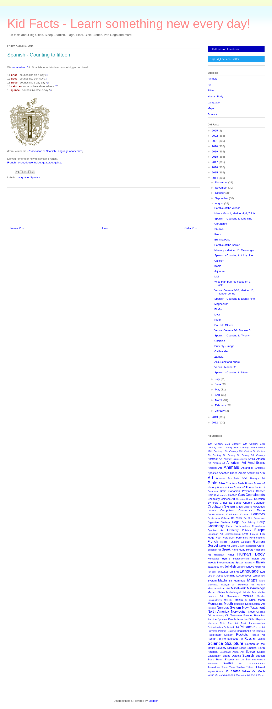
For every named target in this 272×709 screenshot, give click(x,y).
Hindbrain (219, 554)
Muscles (239, 603)
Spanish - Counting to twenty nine (234, 298)
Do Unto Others (223, 325)
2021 (215, 140)
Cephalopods (255, 495)
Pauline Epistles (217, 619)
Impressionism (241, 558)
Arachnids (253, 473)
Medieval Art (246, 584)
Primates (246, 627)
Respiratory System (220, 634)
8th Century (243, 455)
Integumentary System (230, 562)
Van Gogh (258, 671)
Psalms (222, 630)
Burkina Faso (222, 239)
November (221, 187)
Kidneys (249, 566)
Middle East (249, 592)
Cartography (220, 495)
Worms (261, 675)
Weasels (252, 675)
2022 (215, 135)
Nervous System (229, 607)
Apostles (213, 473)
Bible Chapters (228, 483)
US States (232, 671)
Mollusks (228, 600)
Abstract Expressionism (235, 459)
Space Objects (232, 655)
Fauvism (254, 534)
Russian (250, 638)
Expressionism (232, 533)
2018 (215, 156)
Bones (249, 483)
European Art (215, 533)
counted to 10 (20, 67)
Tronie (232, 667)
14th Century (225, 447)
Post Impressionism (253, 623)
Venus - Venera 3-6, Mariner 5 (232, 330)
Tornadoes (214, 667)
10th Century (215, 443)
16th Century (257, 447)
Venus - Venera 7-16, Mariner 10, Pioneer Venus (234, 292)
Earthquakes (242, 526)
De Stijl (248, 518)
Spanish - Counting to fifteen (231, 372)
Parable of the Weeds (227, 208)
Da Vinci (236, 518)
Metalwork (238, 588)
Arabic (242, 473)
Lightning (229, 575)
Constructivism (216, 514)
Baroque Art (257, 478)
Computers (227, 510)
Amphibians (256, 462)
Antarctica (247, 467)
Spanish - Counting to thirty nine (233, 255)
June (218, 384)
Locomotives (243, 575)
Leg (262, 571)
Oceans (260, 611)
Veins (211, 675)
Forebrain (229, 537)
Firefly (218, 309)
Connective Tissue (252, 510)
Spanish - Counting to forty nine (233, 218)
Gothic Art (224, 545)
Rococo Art (258, 634)
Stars (211, 659)
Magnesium (221, 303)
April (218, 394)
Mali (216, 276)
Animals (212, 78)
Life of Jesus (215, 575)
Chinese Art (228, 498)
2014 (215, 177)
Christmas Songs (230, 502)
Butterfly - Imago (224, 346)
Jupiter (240, 567)
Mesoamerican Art (219, 588)
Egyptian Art (216, 530)
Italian (260, 562)
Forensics (242, 537)
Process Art (259, 627)
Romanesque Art (232, 638)
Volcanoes (228, 675)
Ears (229, 526)
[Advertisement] (103, 205)
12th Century (250, 443)
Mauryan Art (228, 585)
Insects (212, 562)
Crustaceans (214, 518)
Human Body (215, 96)
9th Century (258, 455)
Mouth (228, 603)
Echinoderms (258, 526)
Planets (212, 623)
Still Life (240, 660)
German (259, 541)
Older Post (191, 228)
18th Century (230, 451)
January (220, 410)
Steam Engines (225, 659)
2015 (215, 172)
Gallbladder (221, 351)
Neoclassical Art (255, 603)
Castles (232, 495)
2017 (215, 162)
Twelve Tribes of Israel (250, 667)
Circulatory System (221, 506)
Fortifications (257, 537)
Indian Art (258, 558)
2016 (215, 167)
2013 (215, 417)
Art (209, 84)
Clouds (260, 506)
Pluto (222, 623)
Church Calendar (254, 502)
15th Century (241, 447)
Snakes (251, 647)
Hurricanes (213, 558)
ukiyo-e (211, 671)
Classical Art (250, 507)
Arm (262, 473)
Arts (230, 478)
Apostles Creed (228, 473)
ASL (244, 478)
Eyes (245, 533)
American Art (236, 462)
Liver (217, 314)
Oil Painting (218, 615)
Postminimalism (215, 627)
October (220, 192)
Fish (262, 533)
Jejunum (219, 271)
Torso (225, 667)
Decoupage (259, 518)
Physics (260, 619)
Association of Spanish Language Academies (55, 151)
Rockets (242, 634)
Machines (225, 580)
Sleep (242, 647)
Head (242, 549)
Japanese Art (216, 566)
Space (250, 651)
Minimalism (233, 596)
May (218, 389)
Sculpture (234, 643)
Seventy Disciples (227, 647)
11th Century (232, 443)
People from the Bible (241, 619)
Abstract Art (215, 458)
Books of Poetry (244, 487)
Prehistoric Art (231, 627)
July (218, 379)
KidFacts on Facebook (225, 49)
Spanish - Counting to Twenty (232, 335)
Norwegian (239, 611)
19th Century (245, 451)
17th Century (215, 451)
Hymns (226, 558)
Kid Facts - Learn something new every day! (128, 24)
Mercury (261, 585)
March (219, 400)
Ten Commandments (251, 663)
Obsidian (219, 340)
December (221, 182)
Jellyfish (230, 566)
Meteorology (256, 588)
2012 (215, 422)
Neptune (212, 608)
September (222, 198)
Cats (241, 495)
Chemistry (214, 498)
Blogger (153, 700)
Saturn (261, 638)
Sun (248, 659)
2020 (215, 146)
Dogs (235, 522)
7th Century (229, 455)
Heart (249, 549)
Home (104, 228)
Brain (223, 491)
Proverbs (212, 630)
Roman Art (214, 638)
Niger (217, 319)
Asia (236, 478)
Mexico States (216, 592)
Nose (251, 611)
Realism (231, 631)
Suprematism (258, 660)
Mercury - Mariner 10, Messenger (234, 250)
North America (218, 611)
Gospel (213, 545)
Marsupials (213, 585)
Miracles (248, 595)
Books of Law (225, 487)
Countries (258, 514)
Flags (211, 537)
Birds (241, 483)
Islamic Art (250, 563)
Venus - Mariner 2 (225, 367)
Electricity (233, 530)
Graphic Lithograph (247, 546)
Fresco (223, 541)
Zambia (218, 356)
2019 (215, 151)
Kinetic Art (260, 567)
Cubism (225, 518)
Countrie (244, 514)
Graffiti (234, 546)
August (219, 203)
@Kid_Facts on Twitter (225, 59)
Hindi (231, 554)
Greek (226, 549)
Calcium (219, 260)
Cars (210, 495)
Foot (218, 537)
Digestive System (219, 522)
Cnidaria (212, 510)
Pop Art (233, 623)
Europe (259, 530)
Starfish (218, 229)
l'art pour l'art (214, 572)
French (213, 541)
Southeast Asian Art (232, 651)
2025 (215, 130)
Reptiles (260, 630)
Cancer (260, 491)
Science (212, 114)
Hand (235, 549)
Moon (261, 599)
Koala (217, 265)
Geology (246, 541)
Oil (209, 615)
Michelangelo (234, 592)
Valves (246, 671)
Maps (211, 108)
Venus (218, 675)
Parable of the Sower (226, 245)
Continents (232, 514)
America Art (219, 463)
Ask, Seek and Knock (227, 361)
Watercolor (241, 675)
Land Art (234, 571)
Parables (259, 615)
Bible (211, 90)
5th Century (259, 451)
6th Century (214, 455)
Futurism (234, 541)
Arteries (220, 478)
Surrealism (213, 663)
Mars (262, 580)
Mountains (215, 603)
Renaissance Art (245, 630)
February (221, 405)
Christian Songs (244, 499)
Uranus (219, 671)
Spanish (35, 177)
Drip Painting (248, 522)
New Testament (253, 607)
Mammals (239, 580)
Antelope (260, 467)
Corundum (220, 223)
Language (23, 177)
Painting (248, 615)
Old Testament (234, 615)
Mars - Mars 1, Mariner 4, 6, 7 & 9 (234, 213)
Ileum (217, 234)
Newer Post (17, 228)
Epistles (246, 530)
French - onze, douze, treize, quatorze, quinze (34, 162)
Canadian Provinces (241, 491)
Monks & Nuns (245, 599)
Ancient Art (215, 467)
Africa (251, 458)
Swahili (228, 663)
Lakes (225, 571)
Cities (239, 506)
